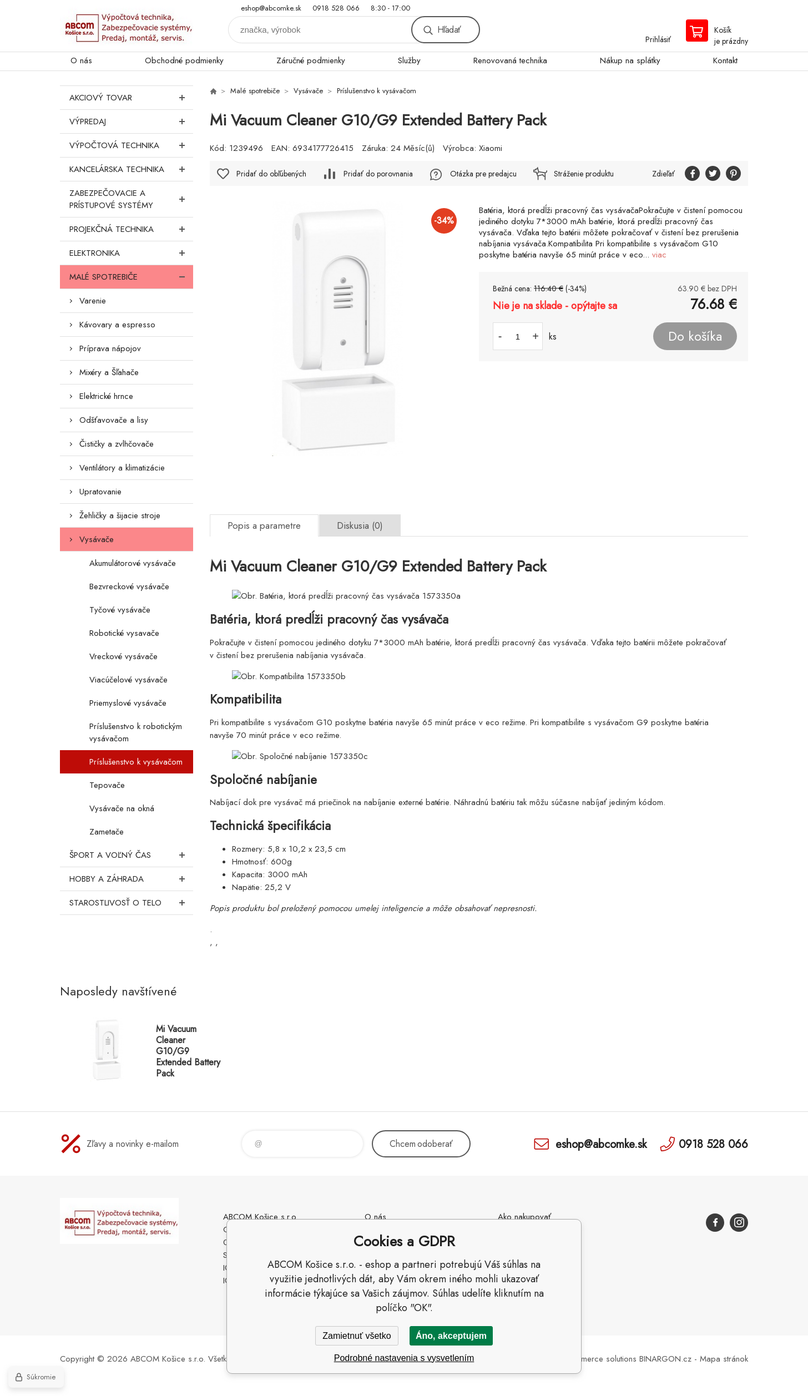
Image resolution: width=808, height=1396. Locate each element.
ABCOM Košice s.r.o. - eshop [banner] (126, 26)
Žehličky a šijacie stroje (119, 515)
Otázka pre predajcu (483, 173)
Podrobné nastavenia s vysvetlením (404, 1358)
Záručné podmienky (310, 60)
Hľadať (449, 29)
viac (659, 255)
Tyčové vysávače (119, 610)
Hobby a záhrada (131, 879)
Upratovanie (100, 491)
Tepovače (107, 785)
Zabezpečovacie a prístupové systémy (131, 199)
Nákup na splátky (630, 60)
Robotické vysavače (124, 633)
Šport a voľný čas (131, 855)
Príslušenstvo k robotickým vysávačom (135, 732)
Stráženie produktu (584, 173)
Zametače (106, 832)
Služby (409, 60)
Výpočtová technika (131, 145)
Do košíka (695, 336)
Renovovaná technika (510, 60)
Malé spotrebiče (131, 277)
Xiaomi (490, 148)
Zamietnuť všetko (356, 1336)
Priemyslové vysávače (127, 703)
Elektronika (131, 253)
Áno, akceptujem (451, 1336)
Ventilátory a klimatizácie (122, 468)
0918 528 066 (336, 8)
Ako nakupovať (524, 1217)
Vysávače (96, 539)
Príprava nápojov (110, 348)
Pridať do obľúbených (271, 173)
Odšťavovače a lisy (113, 420)
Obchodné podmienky (184, 60)
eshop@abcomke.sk (271, 8)
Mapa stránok (724, 1359)
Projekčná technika (131, 229)
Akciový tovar (131, 97)
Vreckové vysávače (123, 656)
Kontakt (725, 60)
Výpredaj (131, 121)
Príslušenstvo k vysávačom (136, 762)
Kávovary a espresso (117, 324)
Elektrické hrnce (106, 396)
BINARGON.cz (665, 1359)
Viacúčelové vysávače (128, 680)
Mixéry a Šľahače (109, 372)
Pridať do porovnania (378, 173)
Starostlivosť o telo (131, 902)
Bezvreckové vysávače (129, 586)
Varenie (92, 301)
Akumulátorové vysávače (132, 563)
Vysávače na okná (121, 808)
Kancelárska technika (131, 169)
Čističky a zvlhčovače (116, 444)
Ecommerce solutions (599, 1359)
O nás (81, 60)
